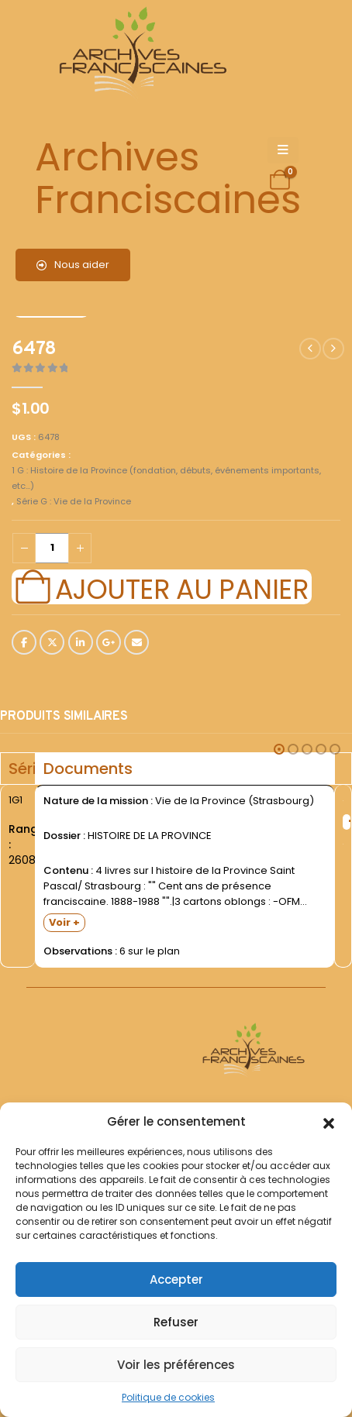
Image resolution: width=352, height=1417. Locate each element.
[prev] (310, 348)
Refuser (176, 1322)
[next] (333, 348)
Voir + (64, 922)
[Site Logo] (140, 54)
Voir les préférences (176, 1365)
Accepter (176, 1279)
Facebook (24, 642)
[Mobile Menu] (283, 150)
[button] (328, 1122)
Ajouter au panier (181, 587)
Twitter (52, 642)
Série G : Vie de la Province (73, 501)
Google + (108, 642)
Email (136, 642)
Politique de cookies (168, 1397)
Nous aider (72, 264)
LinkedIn (80, 642)
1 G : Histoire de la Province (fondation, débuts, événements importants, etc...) (166, 478)
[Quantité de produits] (52, 548)
